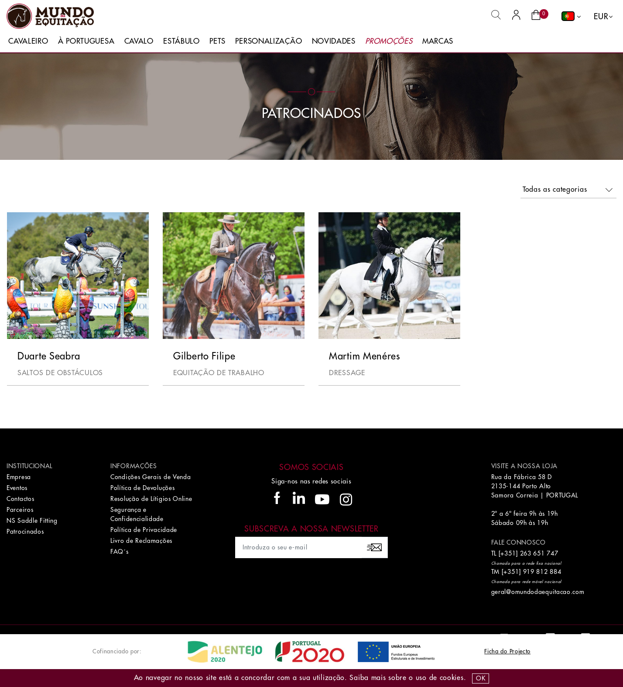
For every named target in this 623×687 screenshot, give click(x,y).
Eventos (17, 488)
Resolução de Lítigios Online (151, 499)
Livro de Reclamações (141, 541)
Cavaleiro (28, 41)
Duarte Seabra (48, 356)
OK (480, 678)
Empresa (19, 477)
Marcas (437, 41)
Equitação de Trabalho (218, 372)
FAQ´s (119, 552)
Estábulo (181, 41)
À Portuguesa (86, 41)
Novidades (334, 41)
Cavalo (139, 41)
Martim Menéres (364, 356)
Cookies (452, 677)
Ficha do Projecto (507, 651)
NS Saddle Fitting (32, 521)
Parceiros (20, 510)
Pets (217, 41)
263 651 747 (539, 553)
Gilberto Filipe (204, 356)
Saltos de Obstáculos (60, 372)
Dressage (347, 372)
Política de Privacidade (143, 530)
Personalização (268, 41)
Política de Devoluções (142, 488)
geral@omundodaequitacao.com (538, 592)
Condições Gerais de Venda (150, 477)
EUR (601, 17)
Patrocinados (25, 531)
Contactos (20, 499)
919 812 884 (542, 572)
